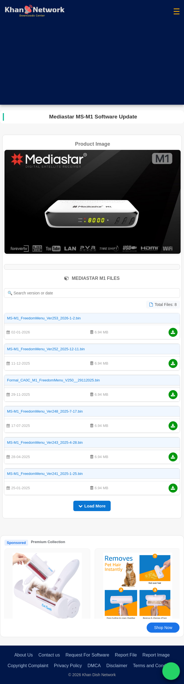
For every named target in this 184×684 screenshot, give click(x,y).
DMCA (94, 665)
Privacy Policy (68, 665)
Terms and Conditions (154, 665)
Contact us (49, 655)
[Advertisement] (92, 65)
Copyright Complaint (28, 665)
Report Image (156, 655)
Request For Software (87, 655)
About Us (23, 655)
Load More (92, 506)
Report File (126, 655)
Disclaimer (117, 665)
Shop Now (163, 627)
